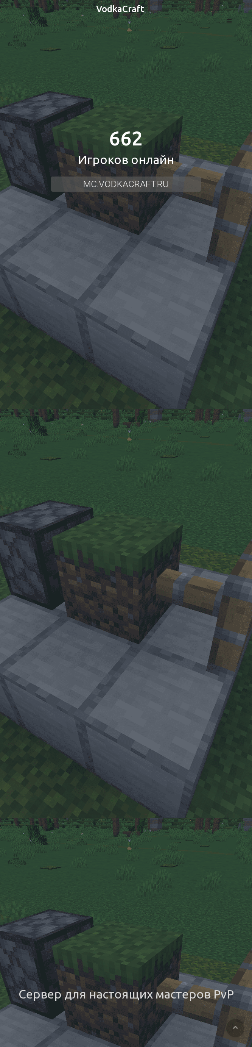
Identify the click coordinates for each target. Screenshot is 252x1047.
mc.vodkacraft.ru (126, 184)
